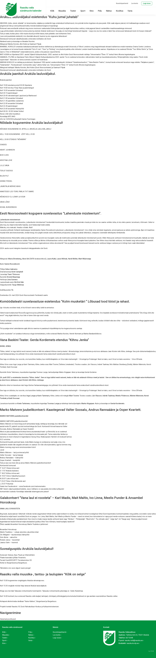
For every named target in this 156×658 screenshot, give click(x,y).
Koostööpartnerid (122, 3)
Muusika (62, 11)
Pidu (100, 11)
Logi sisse (146, 3)
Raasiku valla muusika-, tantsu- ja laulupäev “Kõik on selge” (43, 574)
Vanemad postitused (8, 619)
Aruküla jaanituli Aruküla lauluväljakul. (28, 74)
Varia (130, 11)
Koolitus (119, 11)
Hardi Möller (73, 259)
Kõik (52, 11)
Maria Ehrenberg (14, 259)
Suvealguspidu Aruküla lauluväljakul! (26, 549)
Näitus (109, 11)
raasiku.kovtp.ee (133, 643)
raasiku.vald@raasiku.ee (134, 640)
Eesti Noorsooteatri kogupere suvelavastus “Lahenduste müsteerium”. (50, 213)
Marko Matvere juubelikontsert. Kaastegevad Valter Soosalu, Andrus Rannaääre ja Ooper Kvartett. (70, 410)
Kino (92, 11)
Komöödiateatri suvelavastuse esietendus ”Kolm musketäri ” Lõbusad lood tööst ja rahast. (65, 301)
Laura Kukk (51, 259)
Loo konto (134, 3)
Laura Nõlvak (62, 259)
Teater (73, 11)
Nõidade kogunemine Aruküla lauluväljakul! (31, 123)
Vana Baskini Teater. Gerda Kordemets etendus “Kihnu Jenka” (44, 340)
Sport (82, 11)
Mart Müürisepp (84, 259)
